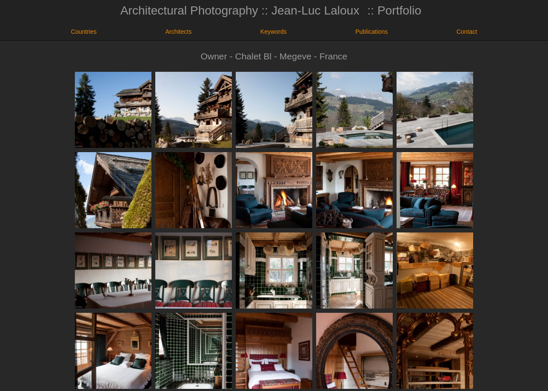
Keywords (274, 31)
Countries (84, 31)
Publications (371, 31)
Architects (178, 31)
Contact (466, 31)
